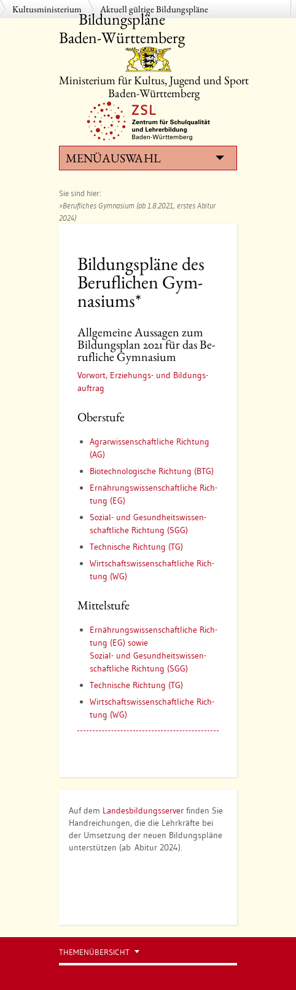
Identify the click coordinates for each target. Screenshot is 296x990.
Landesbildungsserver (143, 810)
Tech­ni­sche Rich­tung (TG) (136, 546)
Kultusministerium (47, 9)
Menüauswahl (145, 158)
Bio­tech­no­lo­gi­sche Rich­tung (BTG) (152, 471)
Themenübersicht (94, 952)
